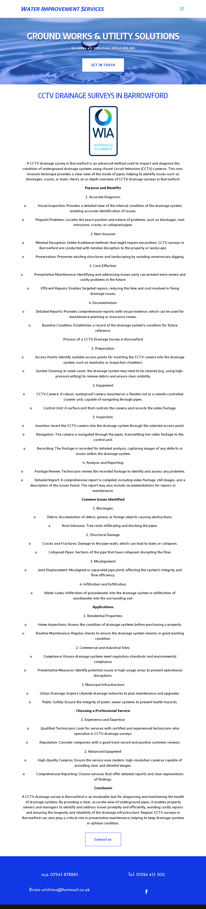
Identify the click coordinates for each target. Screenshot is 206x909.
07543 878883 (64, 875)
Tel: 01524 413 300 (146, 875)
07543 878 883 (123, 48)
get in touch (103, 65)
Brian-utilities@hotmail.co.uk (59, 890)
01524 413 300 (89, 48)
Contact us (103, 839)
